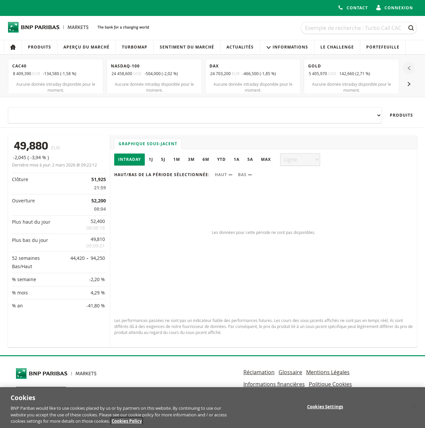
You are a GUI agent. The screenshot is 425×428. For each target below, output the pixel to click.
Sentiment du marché (187, 47)
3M (191, 159)
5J (163, 159)
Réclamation (259, 372)
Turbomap (134, 47)
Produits (39, 47)
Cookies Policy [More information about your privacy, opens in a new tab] (127, 424)
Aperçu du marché (86, 47)
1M (176, 159)
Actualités (240, 47)
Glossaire (290, 372)
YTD (221, 159)
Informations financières (274, 384)
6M (206, 159)
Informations (287, 47)
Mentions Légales (328, 372)
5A (250, 159)
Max (266, 159)
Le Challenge (337, 47)
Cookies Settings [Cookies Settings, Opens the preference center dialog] (325, 409)
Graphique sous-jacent (148, 144)
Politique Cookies (330, 384)
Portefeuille (382, 47)
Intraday (129, 159)
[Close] (414, 409)
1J (151, 159)
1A (236, 159)
